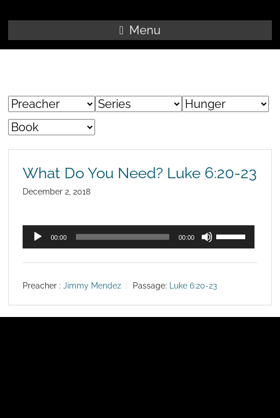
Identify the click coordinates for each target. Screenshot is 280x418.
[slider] (122, 237)
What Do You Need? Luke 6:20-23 (140, 173)
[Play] (37, 237)
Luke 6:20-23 (193, 285)
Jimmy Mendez (92, 285)
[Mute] (207, 237)
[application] (138, 236)
